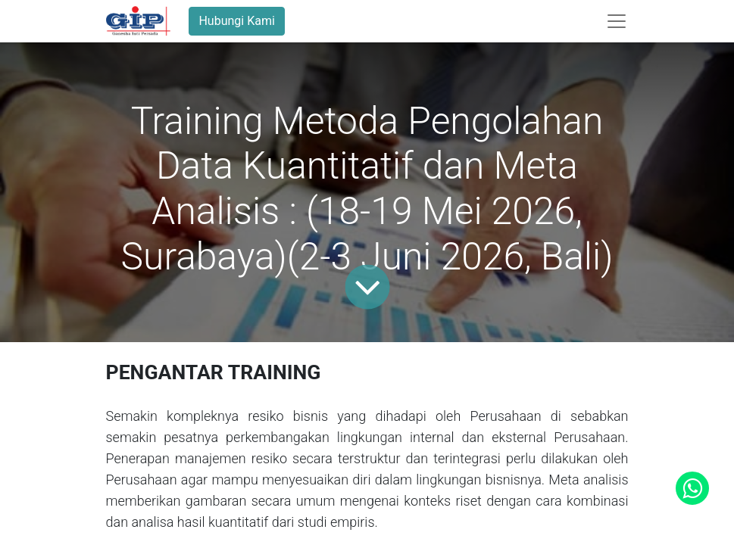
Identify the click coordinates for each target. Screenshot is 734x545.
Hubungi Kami (236, 21)
